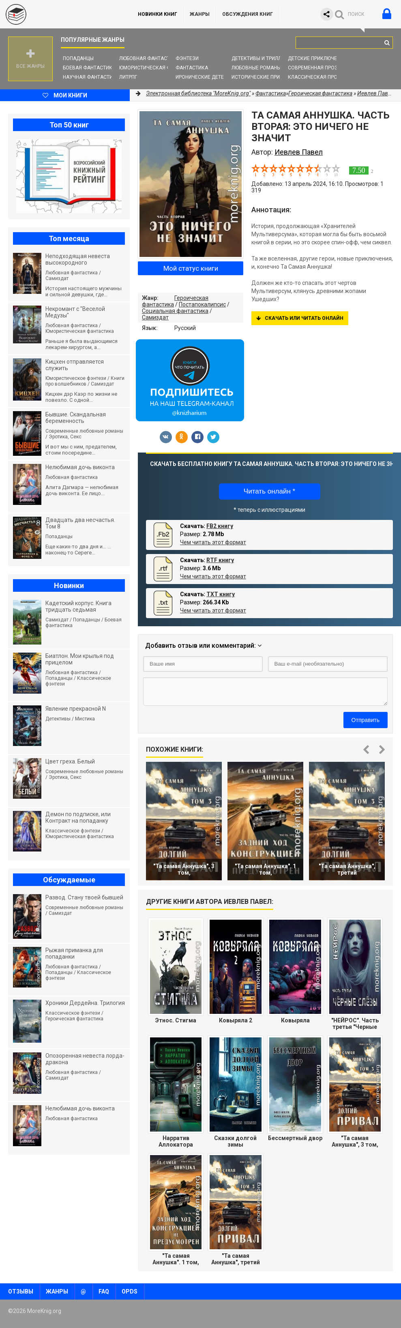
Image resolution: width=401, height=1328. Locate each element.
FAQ (104, 1291)
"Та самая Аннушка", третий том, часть (235, 1259)
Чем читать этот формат (213, 542)
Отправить (366, 720)
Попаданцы (78, 58)
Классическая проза (316, 77)
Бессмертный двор (295, 1138)
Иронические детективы (208, 77)
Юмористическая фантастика (159, 68)
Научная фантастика (91, 77)
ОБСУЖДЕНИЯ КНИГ (247, 14)
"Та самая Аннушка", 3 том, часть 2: (355, 1141)
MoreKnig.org (61, 14)
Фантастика (192, 68)
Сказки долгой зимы (235, 1141)
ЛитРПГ (128, 77)
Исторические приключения (269, 77)
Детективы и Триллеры (261, 58)
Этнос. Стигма (175, 1020)
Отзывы (20, 1291)
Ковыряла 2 (235, 1020)
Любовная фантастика (149, 58)
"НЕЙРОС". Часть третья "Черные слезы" (355, 1023)
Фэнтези (187, 58)
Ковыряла (295, 1020)
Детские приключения (317, 58)
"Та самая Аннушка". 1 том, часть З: (175, 1259)
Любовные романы (256, 68)
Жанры (200, 14)
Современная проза (314, 68)
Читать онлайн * (269, 491)
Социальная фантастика (175, 311)
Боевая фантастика (89, 68)
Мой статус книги (190, 268)
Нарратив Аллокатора (176, 1141)
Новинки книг (157, 14)
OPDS (129, 1291)
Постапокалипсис (202, 304)
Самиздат (155, 317)
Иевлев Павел (375, 93)
